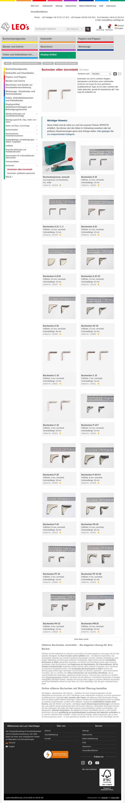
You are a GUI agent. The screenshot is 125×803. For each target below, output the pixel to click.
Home (8, 63)
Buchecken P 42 (51, 524)
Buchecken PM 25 (90, 624)
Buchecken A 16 (89, 177)
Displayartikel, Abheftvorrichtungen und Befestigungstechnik (28, 63)
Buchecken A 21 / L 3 (53, 227)
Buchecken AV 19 (89, 326)
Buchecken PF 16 (51, 574)
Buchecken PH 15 (51, 624)
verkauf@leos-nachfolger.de (112, 20)
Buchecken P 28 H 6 (91, 475)
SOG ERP (115, 798)
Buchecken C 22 (51, 425)
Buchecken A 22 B (52, 276)
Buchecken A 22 (89, 227)
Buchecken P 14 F (90, 425)
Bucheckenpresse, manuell (56, 177)
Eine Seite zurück (81, 639)
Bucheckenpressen (53, 677)
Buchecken (48, 63)
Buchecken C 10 (51, 375)
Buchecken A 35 (51, 326)
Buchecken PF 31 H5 (91, 574)
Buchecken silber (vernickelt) (66, 63)
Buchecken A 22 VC (90, 276)
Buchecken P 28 (51, 475)
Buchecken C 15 (89, 375)
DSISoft (104, 798)
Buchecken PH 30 (89, 524)
